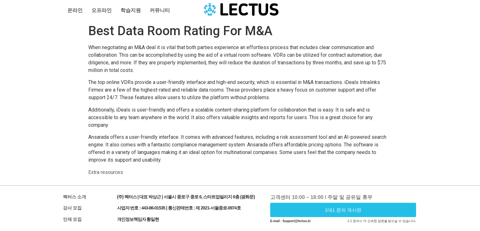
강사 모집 (72, 207)
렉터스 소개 (74, 196)
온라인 (75, 10)
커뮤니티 (160, 10)
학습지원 (131, 10)
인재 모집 (72, 219)
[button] (343, 210)
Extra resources (105, 172)
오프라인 (101, 10)
